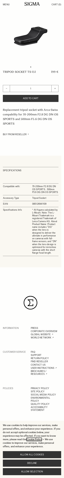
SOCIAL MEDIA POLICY (43, 394)
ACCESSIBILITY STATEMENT (39, 408)
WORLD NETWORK (41, 337)
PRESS (34, 328)
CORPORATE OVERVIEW (44, 331)
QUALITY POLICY (40, 404)
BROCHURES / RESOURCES (39, 372)
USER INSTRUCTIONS (42, 368)
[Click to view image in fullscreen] (30, 36)
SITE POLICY (38, 391)
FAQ (33, 352)
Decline (32, 463)
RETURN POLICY (40, 358)
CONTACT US (38, 364)
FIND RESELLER (39, 361)
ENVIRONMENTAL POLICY (40, 399)
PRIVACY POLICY (40, 388)
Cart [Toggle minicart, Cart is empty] (56, 4)
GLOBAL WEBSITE (41, 334)
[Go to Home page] (32, 4)
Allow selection (32, 471)
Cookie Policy (34, 439)
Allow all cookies (32, 454)
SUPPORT (36, 355)
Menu (6, 4)
